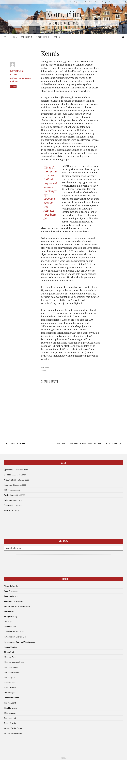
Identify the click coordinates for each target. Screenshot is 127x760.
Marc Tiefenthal (11, 667)
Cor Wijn (8, 621)
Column (13, 86)
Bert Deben (9, 611)
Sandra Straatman (11, 697)
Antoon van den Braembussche (17, 606)
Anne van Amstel (11, 596)
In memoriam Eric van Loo (15, 637)
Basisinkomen (10, 495)
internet (20, 78)
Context (57, 37)
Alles (71, 2)
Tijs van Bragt (10, 703)
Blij (5, 490)
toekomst (14, 81)
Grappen (105, 2)
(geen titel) (8, 469)
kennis (28, 78)
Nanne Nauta (9, 682)
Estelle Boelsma (10, 626)
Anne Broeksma (10, 591)
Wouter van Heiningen (13, 733)
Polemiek (112, 2)
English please (78, 2)
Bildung (13, 78)
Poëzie (6, 37)
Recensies (120, 2)
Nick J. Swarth (10, 687)
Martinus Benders (11, 672)
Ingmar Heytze (10, 647)
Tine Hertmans (10, 708)
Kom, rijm (63, 14)
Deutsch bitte (89, 2)
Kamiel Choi (17, 70)
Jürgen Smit (9, 652)
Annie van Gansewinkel (13, 601)
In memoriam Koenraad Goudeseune (19, 642)
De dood (7, 474)
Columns (98, 2)
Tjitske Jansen (10, 713)
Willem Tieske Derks (13, 728)
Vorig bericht (17, 443)
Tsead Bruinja (10, 723)
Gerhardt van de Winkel (14, 631)
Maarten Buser (10, 657)
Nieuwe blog (9, 480)
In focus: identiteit (43, 37)
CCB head (63, 758)
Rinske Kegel (9, 692)
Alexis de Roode (11, 586)
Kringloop (8, 500)
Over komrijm (26, 37)
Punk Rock (8, 510)
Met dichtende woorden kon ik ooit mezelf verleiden (87, 443)
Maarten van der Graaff (14, 662)
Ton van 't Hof (10, 718)
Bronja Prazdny (10, 616)
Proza (15, 37)
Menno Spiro (9, 677)
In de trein (8, 485)
